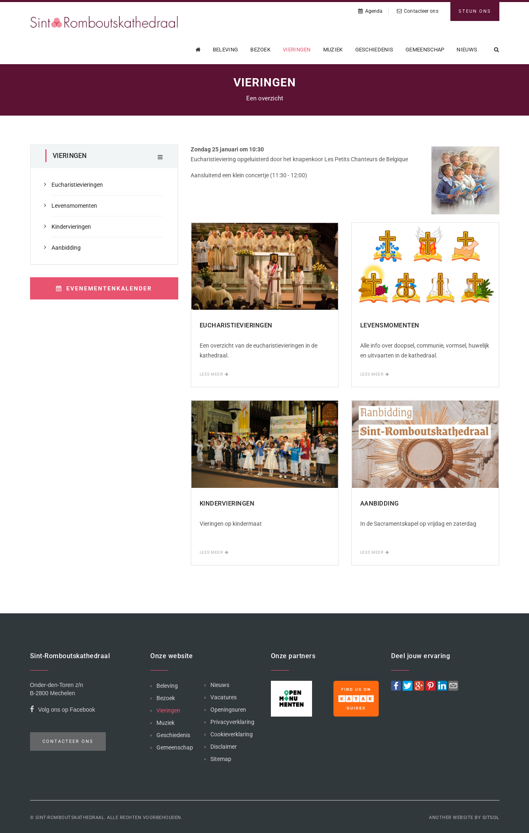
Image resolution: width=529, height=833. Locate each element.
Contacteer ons (417, 11)
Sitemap (220, 759)
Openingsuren (228, 709)
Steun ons (475, 11)
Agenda (370, 11)
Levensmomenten (74, 205)
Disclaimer (223, 746)
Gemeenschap (424, 49)
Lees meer (214, 374)
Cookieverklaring (231, 734)
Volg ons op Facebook (63, 710)
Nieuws (467, 49)
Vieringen (297, 49)
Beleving (225, 49)
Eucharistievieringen (77, 184)
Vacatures (223, 697)
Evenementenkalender (104, 288)
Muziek (333, 49)
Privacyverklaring (232, 722)
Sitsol (490, 817)
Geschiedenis (374, 49)
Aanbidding (66, 247)
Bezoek (260, 49)
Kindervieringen (71, 226)
